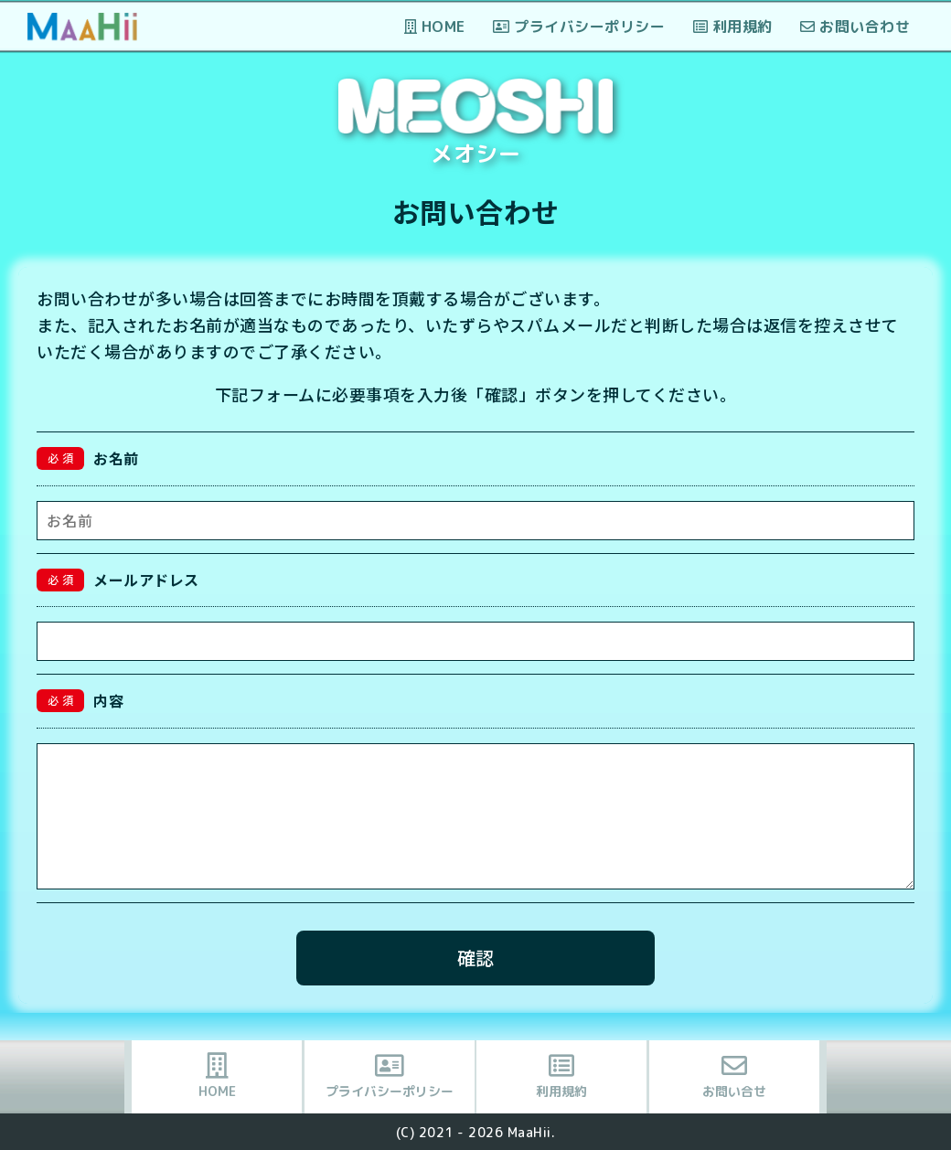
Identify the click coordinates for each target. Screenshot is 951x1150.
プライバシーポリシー (579, 26)
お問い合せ (734, 1076)
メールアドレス (118, 580)
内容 (80, 700)
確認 (475, 957)
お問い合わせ (855, 26)
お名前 (88, 458)
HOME (434, 26)
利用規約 (733, 26)
